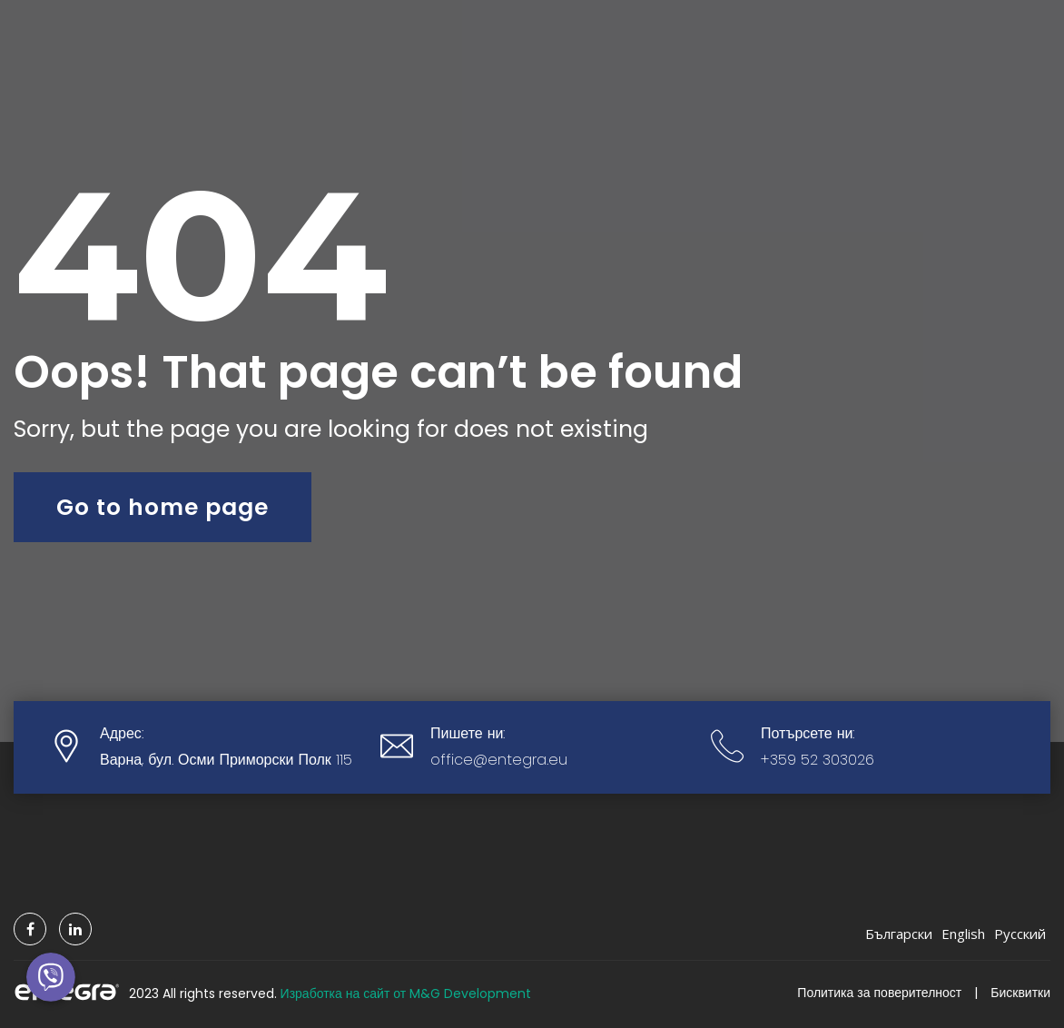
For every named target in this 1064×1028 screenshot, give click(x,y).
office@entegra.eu (498, 759)
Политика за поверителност (879, 993)
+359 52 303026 (817, 759)
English (963, 933)
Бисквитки (1020, 993)
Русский (1020, 933)
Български (898, 933)
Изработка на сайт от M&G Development (406, 993)
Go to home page (162, 507)
